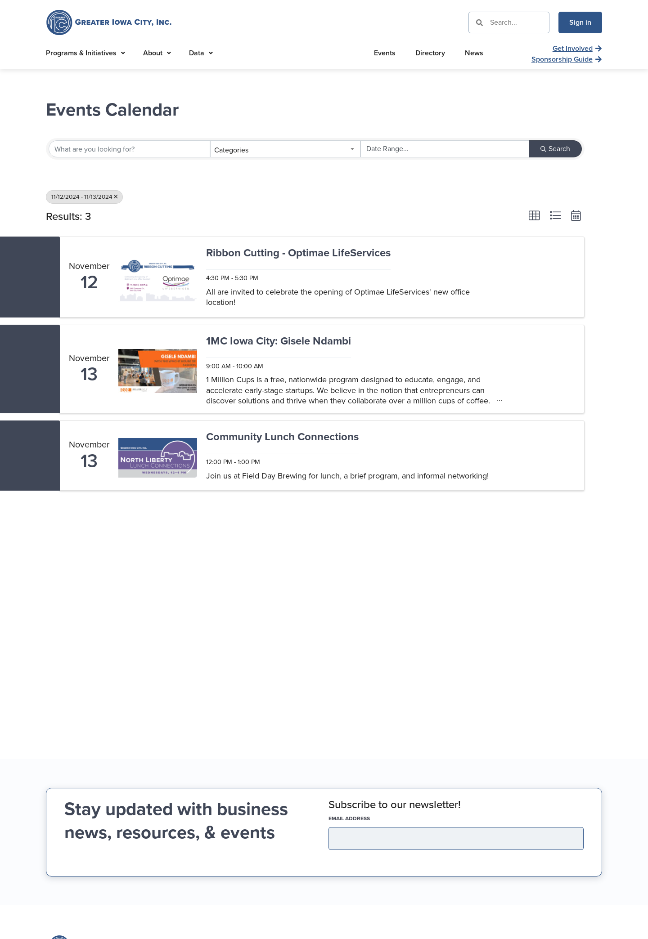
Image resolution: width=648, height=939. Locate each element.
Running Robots (577, 927)
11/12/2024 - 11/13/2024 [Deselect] (84, 196)
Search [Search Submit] (555, 148)
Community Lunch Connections (282, 437)
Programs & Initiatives (85, 53)
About (157, 53)
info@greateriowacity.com (508, 810)
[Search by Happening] (444, 148)
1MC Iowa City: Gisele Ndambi (278, 341)
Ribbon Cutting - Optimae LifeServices (298, 253)
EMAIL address (364, 641)
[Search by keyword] (129, 148)
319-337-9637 (488, 794)
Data (201, 53)
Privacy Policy (452, 927)
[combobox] (285, 148)
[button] (534, 215)
